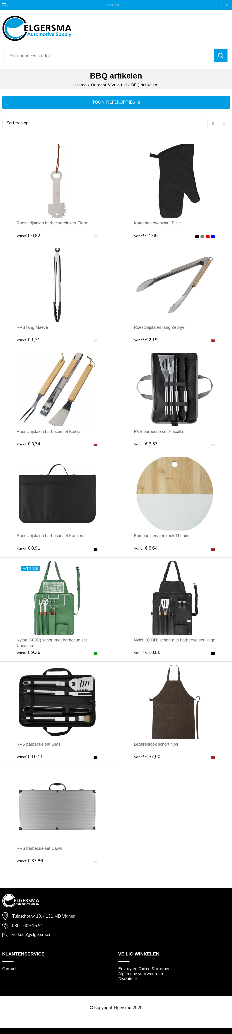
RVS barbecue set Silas (38, 744)
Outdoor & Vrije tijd (109, 84)
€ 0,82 (28, 235)
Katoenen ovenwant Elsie (157, 223)
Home (81, 84)
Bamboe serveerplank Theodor (162, 535)
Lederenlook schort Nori (156, 744)
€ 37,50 (147, 756)
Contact (9, 968)
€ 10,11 (30, 756)
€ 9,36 (28, 652)
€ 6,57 (146, 444)
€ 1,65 (146, 235)
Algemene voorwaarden (140, 973)
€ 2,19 (146, 339)
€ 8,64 (146, 548)
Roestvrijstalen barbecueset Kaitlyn (49, 431)
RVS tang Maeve (32, 327)
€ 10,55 (147, 652)
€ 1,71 (28, 339)
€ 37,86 (30, 861)
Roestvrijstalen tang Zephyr (159, 327)
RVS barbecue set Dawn (39, 848)
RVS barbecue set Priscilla (158, 431)
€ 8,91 (28, 548)
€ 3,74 (28, 444)
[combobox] (109, 55)
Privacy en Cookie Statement (145, 968)
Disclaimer (127, 978)
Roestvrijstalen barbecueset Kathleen (51, 535)
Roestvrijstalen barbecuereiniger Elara (52, 223)
